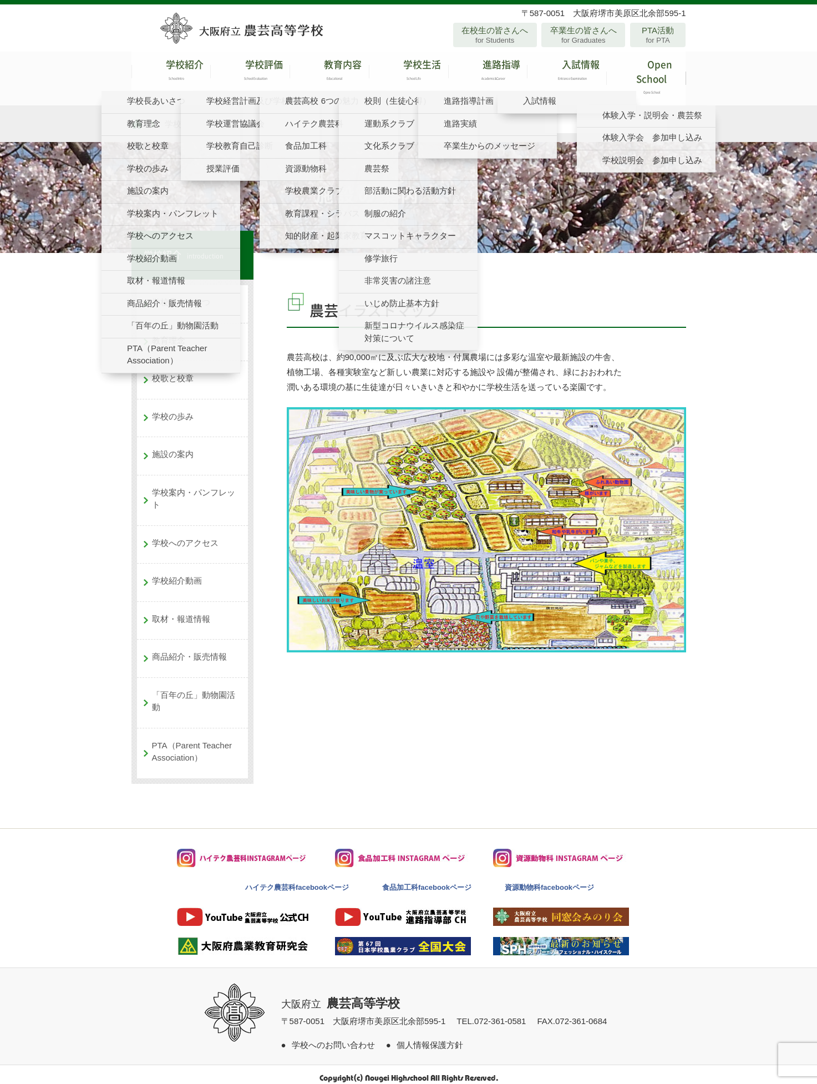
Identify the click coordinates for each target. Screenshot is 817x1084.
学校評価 (249, 74)
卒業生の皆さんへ (583, 35)
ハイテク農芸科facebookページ (297, 879)
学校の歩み (173, 408)
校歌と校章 (173, 371)
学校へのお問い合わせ (333, 1037)
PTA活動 (658, 35)
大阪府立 (340, 996)
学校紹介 (171, 74)
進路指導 (487, 74)
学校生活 (408, 74)
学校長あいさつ (181, 295)
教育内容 (329, 74)
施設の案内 (173, 447)
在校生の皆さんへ (495, 35)
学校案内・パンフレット (193, 491)
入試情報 (566, 74)
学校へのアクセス (185, 535)
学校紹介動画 (177, 573)
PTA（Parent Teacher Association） (192, 744)
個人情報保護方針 (430, 1037)
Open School (645, 74)
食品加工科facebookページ (426, 879)
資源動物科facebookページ (549, 879)
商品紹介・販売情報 (189, 649)
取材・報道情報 (181, 611)
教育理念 (168, 332)
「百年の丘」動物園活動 (193, 693)
